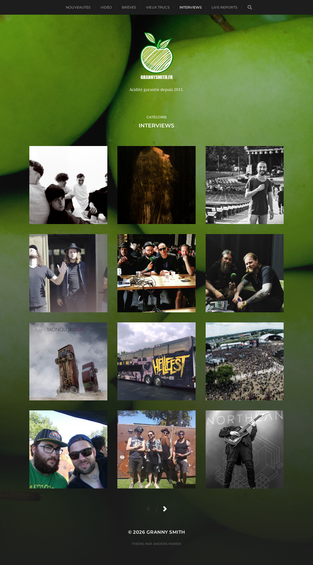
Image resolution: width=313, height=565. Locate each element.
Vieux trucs (158, 7)
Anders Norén (167, 544)
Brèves (129, 7)
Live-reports (224, 7)
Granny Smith (165, 532)
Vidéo (106, 7)
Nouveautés (78, 7)
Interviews (190, 7)
